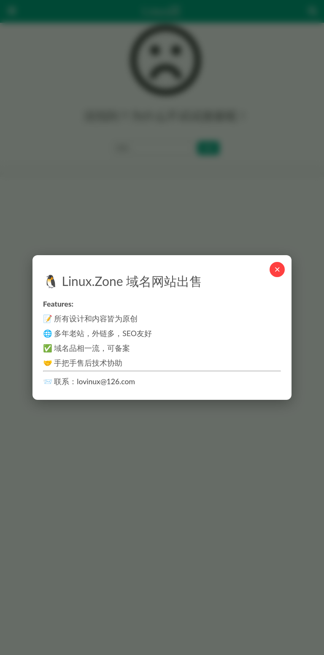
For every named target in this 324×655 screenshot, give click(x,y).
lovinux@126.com (106, 381)
